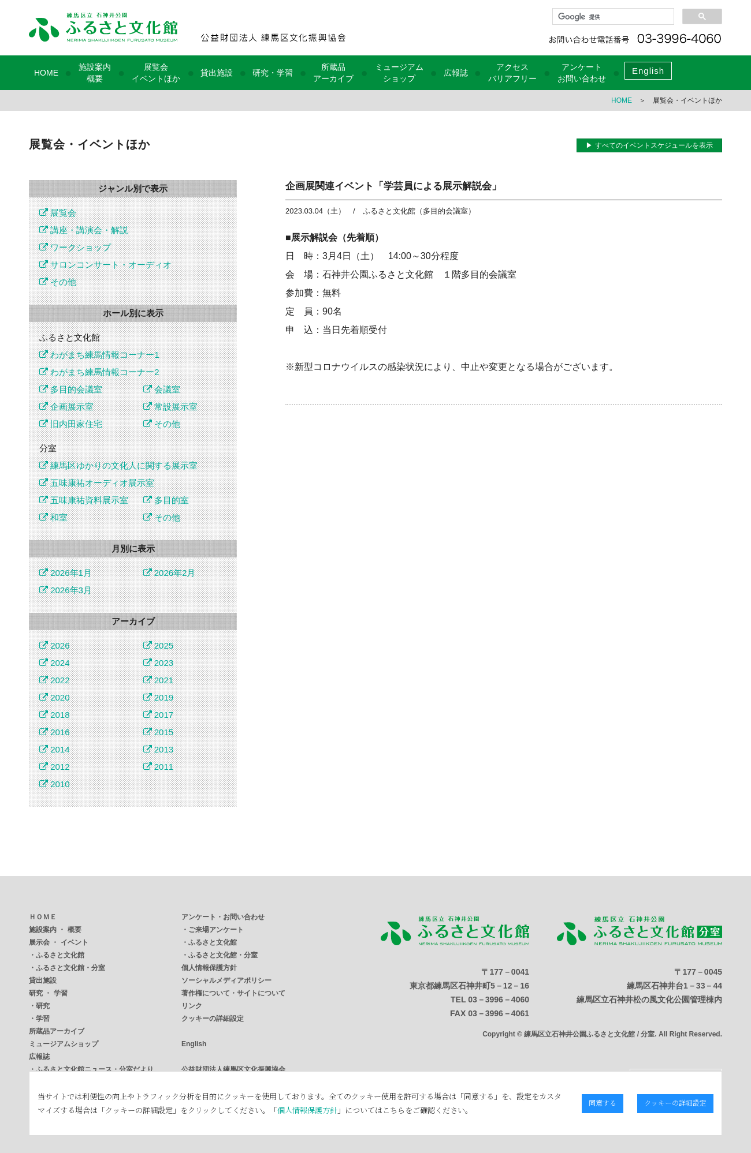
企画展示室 (66, 406)
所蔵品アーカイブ (56, 1031)
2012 (54, 767)
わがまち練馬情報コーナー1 (99, 355)
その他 (57, 282)
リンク (191, 1006)
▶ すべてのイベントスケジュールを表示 (649, 145)
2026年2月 (169, 573)
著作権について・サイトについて (233, 993)
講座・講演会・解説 (83, 230)
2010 (54, 784)
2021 (158, 680)
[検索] (612, 17)
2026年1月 (65, 573)
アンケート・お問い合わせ (223, 917)
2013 (158, 749)
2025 (158, 645)
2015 (158, 732)
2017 (158, 715)
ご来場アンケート (216, 930)
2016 (54, 732)
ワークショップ (75, 247)
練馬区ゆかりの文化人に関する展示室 (118, 465)
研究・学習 (272, 72)
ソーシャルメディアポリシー (226, 980)
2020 (54, 697)
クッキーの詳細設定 (212, 1019)
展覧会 (57, 213)
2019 (158, 697)
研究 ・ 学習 (48, 993)
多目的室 (166, 500)
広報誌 (456, 72)
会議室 (161, 389)
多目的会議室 (70, 389)
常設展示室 (170, 406)
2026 (54, 645)
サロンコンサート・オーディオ (105, 264)
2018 (54, 715)
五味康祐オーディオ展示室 (96, 483)
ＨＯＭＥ (43, 917)
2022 (54, 680)
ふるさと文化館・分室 (70, 968)
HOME (46, 72)
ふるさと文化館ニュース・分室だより (95, 1069)
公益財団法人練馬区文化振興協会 (233, 1069)
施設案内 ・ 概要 (55, 930)
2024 (54, 663)
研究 (43, 1006)
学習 (43, 1019)
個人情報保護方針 (209, 968)
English (648, 71)
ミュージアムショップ (63, 1044)
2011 (158, 767)
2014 (54, 749)
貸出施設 (216, 72)
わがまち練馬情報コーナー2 (99, 372)
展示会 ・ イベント (58, 942)
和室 (53, 517)
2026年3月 (65, 590)
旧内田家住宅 (70, 424)
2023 (158, 663)
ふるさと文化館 (60, 955)
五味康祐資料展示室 (83, 500)
